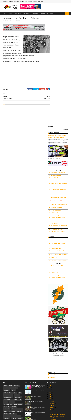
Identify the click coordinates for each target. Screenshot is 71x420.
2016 (50, 400)
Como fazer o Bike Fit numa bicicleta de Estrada (58, 317)
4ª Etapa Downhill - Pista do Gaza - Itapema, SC (57, 375)
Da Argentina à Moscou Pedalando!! (58, 350)
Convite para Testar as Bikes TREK (57, 383)
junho (51, 303)
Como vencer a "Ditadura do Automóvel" (56, 359)
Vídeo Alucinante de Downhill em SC (58, 352)
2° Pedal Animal (53, 371)
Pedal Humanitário (54, 369)
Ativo (49, 266)
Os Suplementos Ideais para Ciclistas (58, 363)
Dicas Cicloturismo (8, 287)
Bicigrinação (7, 278)
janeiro (51, 396)
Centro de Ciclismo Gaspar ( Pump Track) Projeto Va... (57, 319)
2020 (50, 286)
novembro (52, 294)
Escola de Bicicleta (52, 265)
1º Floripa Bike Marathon (55, 361)
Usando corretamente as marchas (38, 303)
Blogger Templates (18, 418)
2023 (50, 281)
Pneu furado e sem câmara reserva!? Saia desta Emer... (58, 335)
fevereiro (52, 394)
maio (51, 389)
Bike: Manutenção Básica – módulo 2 (58, 304)
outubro (52, 295)
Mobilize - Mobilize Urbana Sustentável (15, 36)
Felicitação (11, 292)
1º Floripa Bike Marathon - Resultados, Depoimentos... (58, 338)
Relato (5, 313)
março (51, 392)
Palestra (13, 306)
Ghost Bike (6, 296)
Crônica (14, 282)
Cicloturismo (36, 13)
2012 (50, 408)
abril (51, 390)
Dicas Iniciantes (7, 289)
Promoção (17, 311)
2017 (50, 398)
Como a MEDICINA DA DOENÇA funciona (57, 307)
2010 (50, 411)
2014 (50, 404)
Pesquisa (6, 311)
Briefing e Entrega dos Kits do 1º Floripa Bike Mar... (57, 343)
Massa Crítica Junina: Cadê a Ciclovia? (58, 311)
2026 (50, 275)
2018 (50, 290)
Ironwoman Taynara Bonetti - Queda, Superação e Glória (58, 354)
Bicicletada (16, 275)
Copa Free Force (7, 282)
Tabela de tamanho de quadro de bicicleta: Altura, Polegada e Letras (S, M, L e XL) (38, 277)
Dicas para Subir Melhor (36, 286)
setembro (52, 297)
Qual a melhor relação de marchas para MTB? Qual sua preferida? (57, 26)
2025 (50, 277)
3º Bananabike (53, 309)
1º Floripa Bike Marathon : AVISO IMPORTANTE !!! (57, 378)
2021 (50, 285)
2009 (50, 413)
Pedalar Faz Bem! (54, 357)
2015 (50, 402)
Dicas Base (16, 285)
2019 (50, 288)
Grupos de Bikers (27, 13)
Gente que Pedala (24, 1)
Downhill (15, 289)
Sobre (43, 1)
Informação (6, 299)
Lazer (5, 301)
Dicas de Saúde (17, 287)
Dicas (20, 282)
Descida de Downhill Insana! (56, 325)
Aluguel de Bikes (37, 1)
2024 (50, 279)
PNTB (11, 311)
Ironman (20, 299)
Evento (5, 292)
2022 (50, 283)
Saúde (10, 313)
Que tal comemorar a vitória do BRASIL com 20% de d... (58, 314)
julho (51, 301)
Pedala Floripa (6, 1)
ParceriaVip (6, 308)
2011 (50, 409)
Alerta (5, 275)
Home (5, 13)
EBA (20, 289)
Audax (10, 275)
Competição (7, 280)
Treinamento (7, 315)
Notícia (14, 304)
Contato (11, 1)
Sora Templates (11, 418)
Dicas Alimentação (8, 285)
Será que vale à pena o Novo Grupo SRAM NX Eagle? (57, 332)
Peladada (20, 308)
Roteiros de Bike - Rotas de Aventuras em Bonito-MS (58, 327)
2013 (50, 406)
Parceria (19, 306)
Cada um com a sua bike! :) (55, 348)
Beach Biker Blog (51, 267)
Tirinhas (16, 313)
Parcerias (31, 1)
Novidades (6, 306)
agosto (51, 299)
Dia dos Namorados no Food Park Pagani (57, 386)
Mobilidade (19, 301)
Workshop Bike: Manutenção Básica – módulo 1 (58, 322)
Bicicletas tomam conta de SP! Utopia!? (58, 330)
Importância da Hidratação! (56, 340)
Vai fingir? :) (52, 365)
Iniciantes (14, 299)
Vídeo (23, 24)
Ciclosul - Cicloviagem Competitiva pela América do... (58, 381)
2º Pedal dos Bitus (54, 373)
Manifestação (12, 301)
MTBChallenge (7, 304)
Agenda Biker (17, 1)
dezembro (52, 292)
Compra (13, 280)
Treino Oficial (15, 315)
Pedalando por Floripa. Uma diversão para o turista (58, 346)
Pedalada (13, 308)
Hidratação (13, 296)
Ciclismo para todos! (54, 367)
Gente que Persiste (18, 294)
